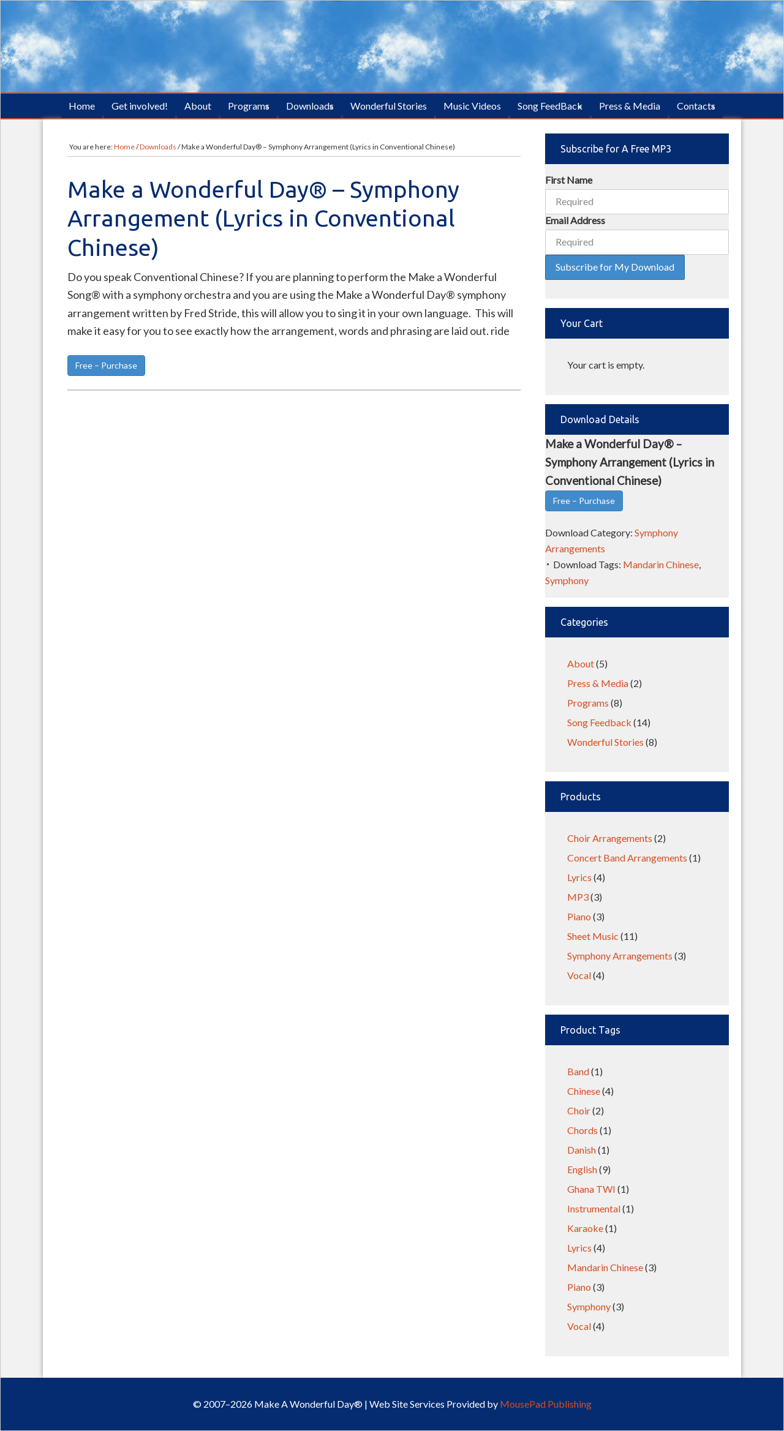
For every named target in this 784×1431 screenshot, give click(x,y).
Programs (588, 702)
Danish (581, 1149)
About (580, 663)
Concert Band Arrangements (627, 857)
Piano (579, 916)
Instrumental (593, 1208)
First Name (568, 180)
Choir (578, 1110)
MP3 (578, 897)
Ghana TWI (591, 1189)
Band (578, 1071)
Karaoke (585, 1228)
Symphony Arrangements (620, 955)
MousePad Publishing (545, 1404)
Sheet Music (593, 936)
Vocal (579, 975)
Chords (582, 1130)
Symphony (567, 580)
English (582, 1169)
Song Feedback (599, 722)
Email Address (575, 220)
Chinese (583, 1091)
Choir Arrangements (609, 838)
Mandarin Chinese (661, 564)
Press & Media (597, 683)
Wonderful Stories (605, 742)
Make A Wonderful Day (392, 46)
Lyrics (579, 877)
